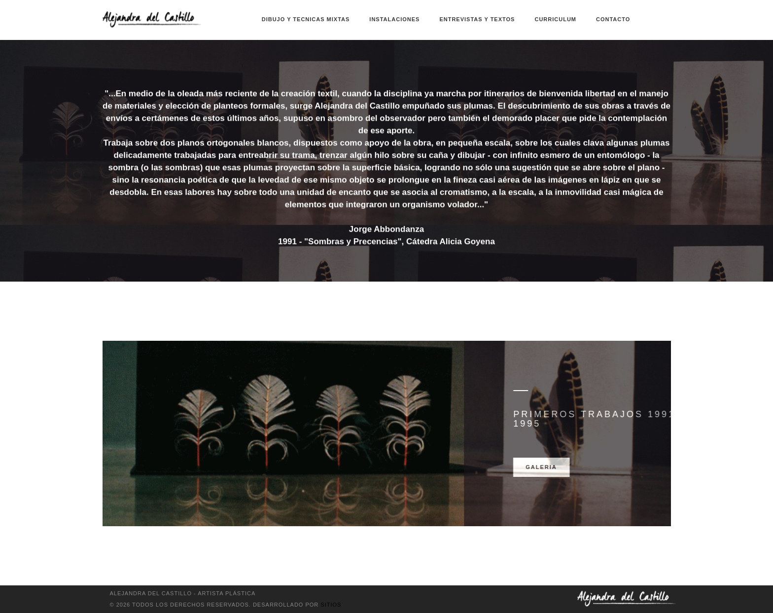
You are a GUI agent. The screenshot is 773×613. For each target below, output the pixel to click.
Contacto (613, 19)
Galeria (612, 467)
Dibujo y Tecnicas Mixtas (306, 19)
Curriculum (555, 19)
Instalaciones (394, 19)
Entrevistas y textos (477, 19)
